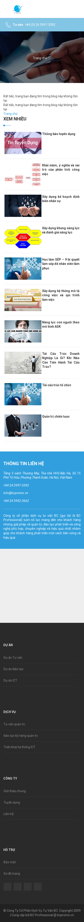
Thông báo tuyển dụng (58, 134)
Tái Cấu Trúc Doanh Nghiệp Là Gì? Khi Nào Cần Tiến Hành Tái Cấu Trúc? (61, 360)
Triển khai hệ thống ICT (19, 747)
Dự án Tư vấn (13, 657)
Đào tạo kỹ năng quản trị (21, 735)
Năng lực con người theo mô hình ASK (61, 324)
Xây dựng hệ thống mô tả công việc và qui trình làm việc (61, 295)
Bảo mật (10, 862)
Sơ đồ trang (12, 873)
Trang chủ (40, 58)
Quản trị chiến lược (56, 416)
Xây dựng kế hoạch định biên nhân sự (61, 199)
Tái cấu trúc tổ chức (56, 385)
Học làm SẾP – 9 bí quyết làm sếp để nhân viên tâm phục (61, 264)
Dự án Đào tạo (14, 669)
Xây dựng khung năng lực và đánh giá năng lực (61, 230)
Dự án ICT (10, 680)
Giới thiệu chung (15, 791)
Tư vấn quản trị (14, 724)
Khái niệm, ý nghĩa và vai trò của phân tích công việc (61, 169)
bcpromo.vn (65, 915)
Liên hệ (9, 814)
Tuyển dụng (12, 802)
